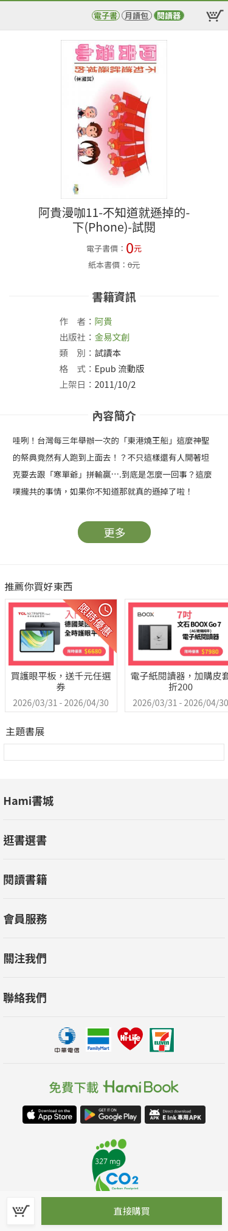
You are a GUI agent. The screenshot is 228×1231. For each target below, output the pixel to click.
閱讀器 (169, 15)
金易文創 (112, 336)
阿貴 (103, 321)
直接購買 (131, 1210)
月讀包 (136, 15)
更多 (115, 532)
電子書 (105, 15)
